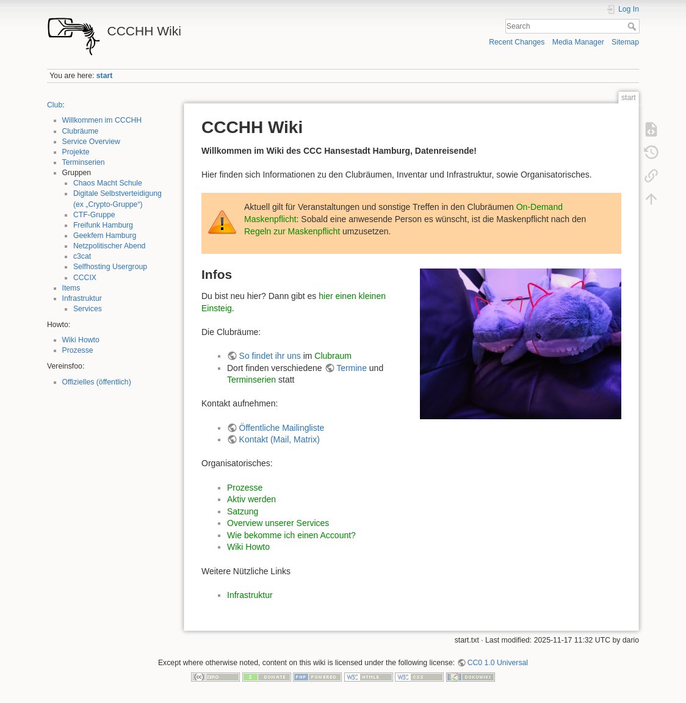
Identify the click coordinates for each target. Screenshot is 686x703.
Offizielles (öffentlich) (96, 382)
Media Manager (578, 42)
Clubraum (333, 356)
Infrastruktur (82, 298)
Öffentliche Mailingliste (282, 428)
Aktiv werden (251, 499)
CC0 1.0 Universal (498, 662)
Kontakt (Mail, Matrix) (279, 439)
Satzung (242, 511)
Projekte (76, 152)
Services (87, 309)
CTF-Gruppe (94, 215)
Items (71, 288)
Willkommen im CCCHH (102, 120)
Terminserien (83, 162)
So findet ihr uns (270, 356)
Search (633, 26)
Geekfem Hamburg (105, 235)
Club (54, 105)
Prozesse (77, 350)
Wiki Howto (80, 340)
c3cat (82, 256)
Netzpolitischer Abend (109, 246)
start (104, 75)
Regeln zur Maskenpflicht (292, 231)
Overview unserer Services (278, 523)
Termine (351, 368)
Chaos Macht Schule (107, 183)
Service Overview (91, 141)
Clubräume (80, 131)
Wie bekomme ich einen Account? (291, 535)
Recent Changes (516, 42)
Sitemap (625, 42)
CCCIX (84, 277)
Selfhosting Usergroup (110, 266)
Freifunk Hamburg (103, 225)
